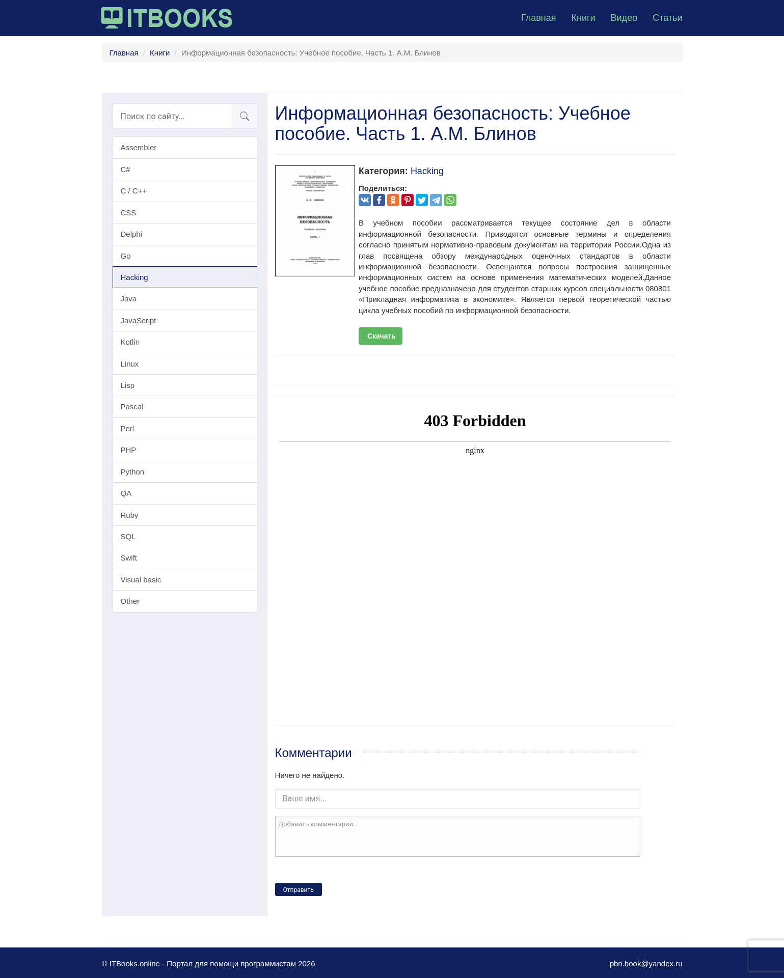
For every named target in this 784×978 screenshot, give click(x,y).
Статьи (667, 18)
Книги (583, 18)
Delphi (132, 234)
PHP (129, 449)
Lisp (128, 385)
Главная (538, 18)
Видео (624, 18)
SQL (128, 536)
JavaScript (138, 320)
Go (126, 256)
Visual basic (141, 579)
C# (125, 169)
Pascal (132, 406)
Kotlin (130, 342)
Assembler (139, 147)
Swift (129, 557)
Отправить (298, 889)
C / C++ (134, 190)
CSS (129, 212)
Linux (130, 363)
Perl (127, 428)
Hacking (134, 277)
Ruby (130, 515)
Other (130, 601)
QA (126, 493)
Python (133, 471)
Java (129, 298)
